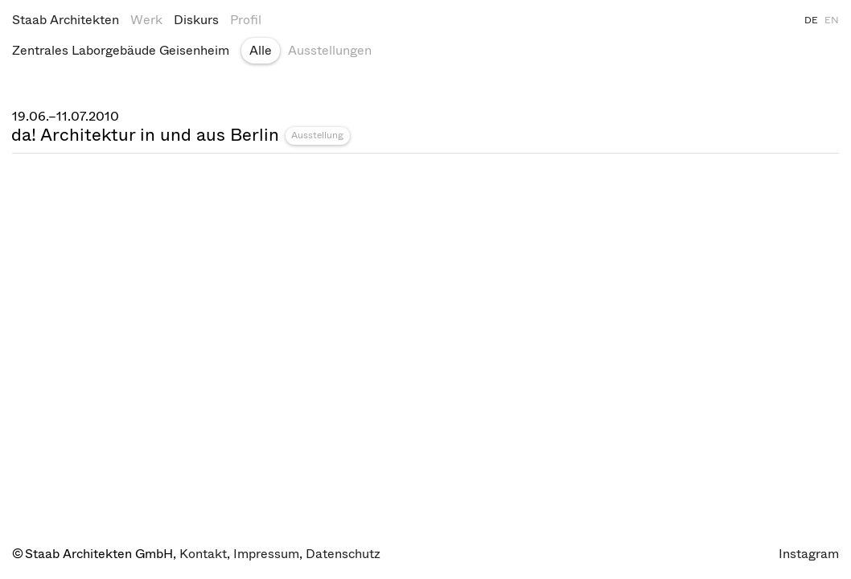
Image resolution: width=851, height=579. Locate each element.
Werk (146, 19)
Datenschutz (343, 553)
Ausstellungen (330, 50)
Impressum (266, 553)
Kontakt (203, 553)
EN (831, 20)
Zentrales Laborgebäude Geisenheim (120, 50)
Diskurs (196, 19)
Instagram (809, 553)
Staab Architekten (65, 19)
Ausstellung (317, 135)
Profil (245, 19)
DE (811, 20)
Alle (260, 50)
